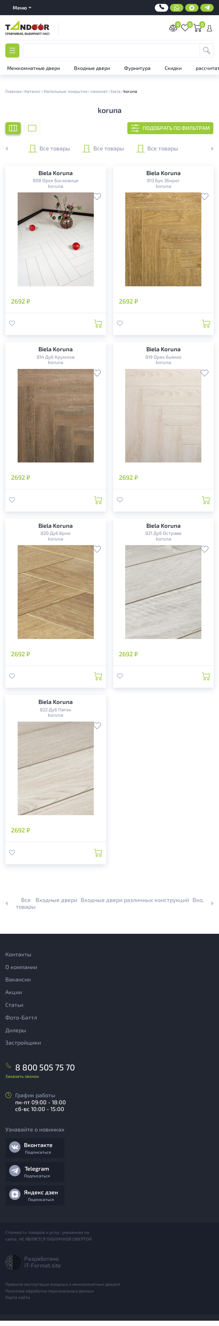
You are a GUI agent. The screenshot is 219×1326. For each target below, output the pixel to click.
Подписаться (38, 1157)
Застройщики (23, 1049)
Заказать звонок (22, 1081)
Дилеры (15, 1036)
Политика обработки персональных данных (49, 1295)
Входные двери (56, 906)
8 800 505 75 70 (40, 1073)
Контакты (18, 960)
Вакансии (18, 985)
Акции (13, 998)
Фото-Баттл (21, 1024)
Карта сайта (17, 1302)
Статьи (14, 1011)
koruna (55, 186)
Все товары (49, 148)
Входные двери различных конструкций (135, 906)
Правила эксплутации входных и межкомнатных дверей (62, 1288)
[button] (208, 148)
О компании (21, 973)
